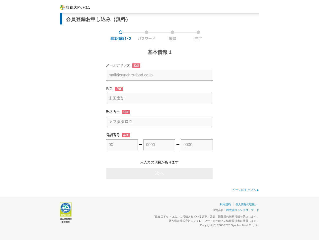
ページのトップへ (245, 190)
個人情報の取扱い (246, 204)
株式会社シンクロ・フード (242, 210)
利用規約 (225, 204)
